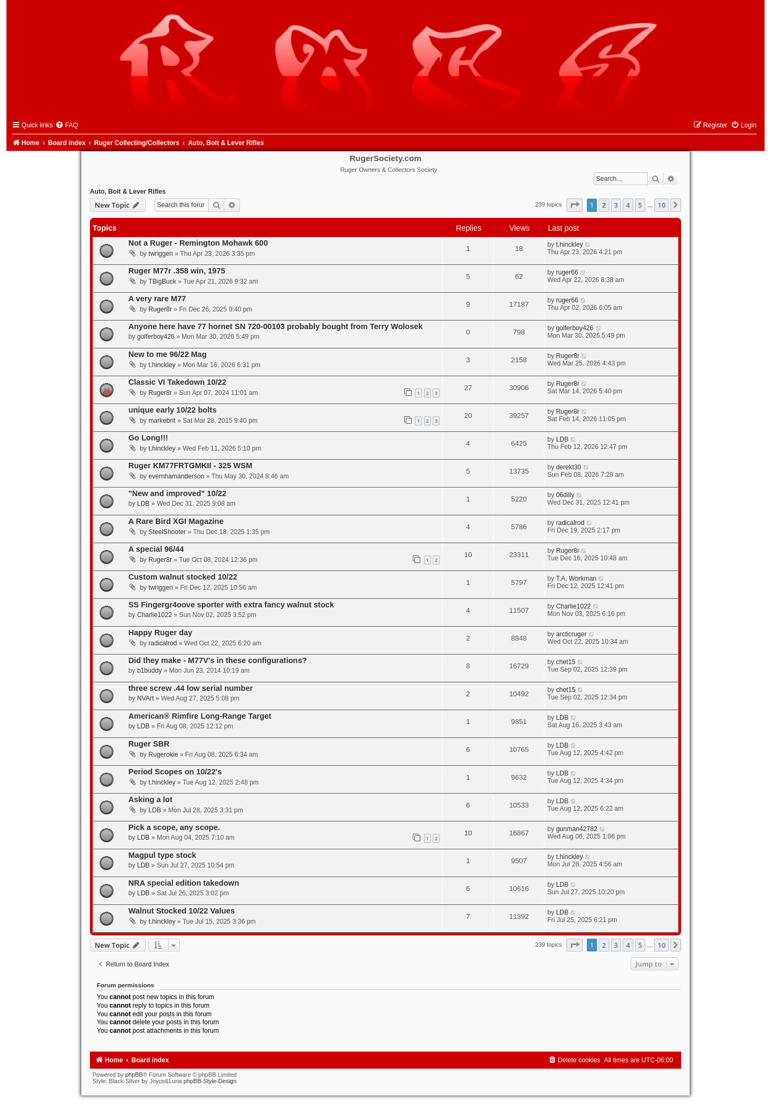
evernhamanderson (176, 476)
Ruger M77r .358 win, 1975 (176, 271)
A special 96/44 (156, 549)
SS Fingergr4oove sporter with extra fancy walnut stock (231, 604)
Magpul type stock (162, 855)
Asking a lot (150, 799)
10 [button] (661, 205)
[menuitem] (66, 125)
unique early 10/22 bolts (172, 410)
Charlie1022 (154, 615)
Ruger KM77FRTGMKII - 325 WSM (190, 465)
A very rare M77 (157, 298)
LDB (562, 439)
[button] (574, 205)
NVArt (145, 698)
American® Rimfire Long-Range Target (199, 716)
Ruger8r (160, 309)
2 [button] (604, 205)
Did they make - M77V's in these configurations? (217, 660)
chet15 (565, 662)
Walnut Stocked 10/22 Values (181, 911)
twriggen (160, 253)
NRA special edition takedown (183, 883)
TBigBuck (162, 281)
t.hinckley (569, 244)
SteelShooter (167, 532)
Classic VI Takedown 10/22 (177, 382)
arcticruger (571, 634)
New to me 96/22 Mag (167, 354)
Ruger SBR (149, 744)
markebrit (161, 420)
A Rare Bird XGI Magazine (176, 521)
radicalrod (570, 523)
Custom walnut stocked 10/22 (182, 577)
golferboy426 (156, 336)
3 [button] (616, 205)
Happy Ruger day (160, 632)
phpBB (134, 1074)
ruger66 (567, 272)
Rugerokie (163, 754)
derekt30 (568, 467)
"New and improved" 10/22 (177, 493)
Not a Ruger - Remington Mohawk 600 (198, 243)
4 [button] (628, 205)
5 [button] (640, 205)
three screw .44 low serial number (190, 688)
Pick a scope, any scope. (174, 827)
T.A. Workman (576, 578)
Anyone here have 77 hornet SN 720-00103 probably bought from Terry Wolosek (275, 326)
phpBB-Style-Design (210, 1081)
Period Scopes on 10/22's (175, 771)
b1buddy (149, 670)
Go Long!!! (148, 437)
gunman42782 (576, 829)
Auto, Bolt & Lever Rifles (128, 191)
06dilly (565, 495)
